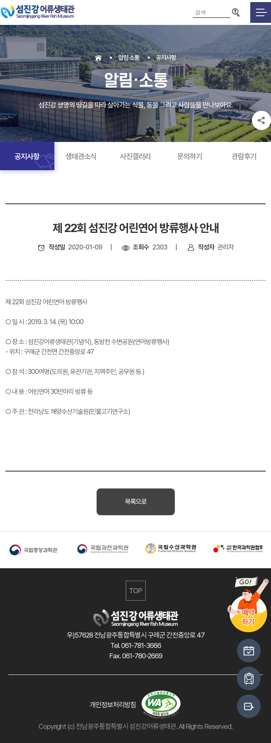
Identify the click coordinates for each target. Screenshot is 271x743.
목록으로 (135, 502)
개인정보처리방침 (113, 705)
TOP (135, 591)
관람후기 (244, 156)
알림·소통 (128, 57)
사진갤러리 (135, 156)
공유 (261, 120)
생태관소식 (81, 156)
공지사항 (166, 57)
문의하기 (189, 156)
